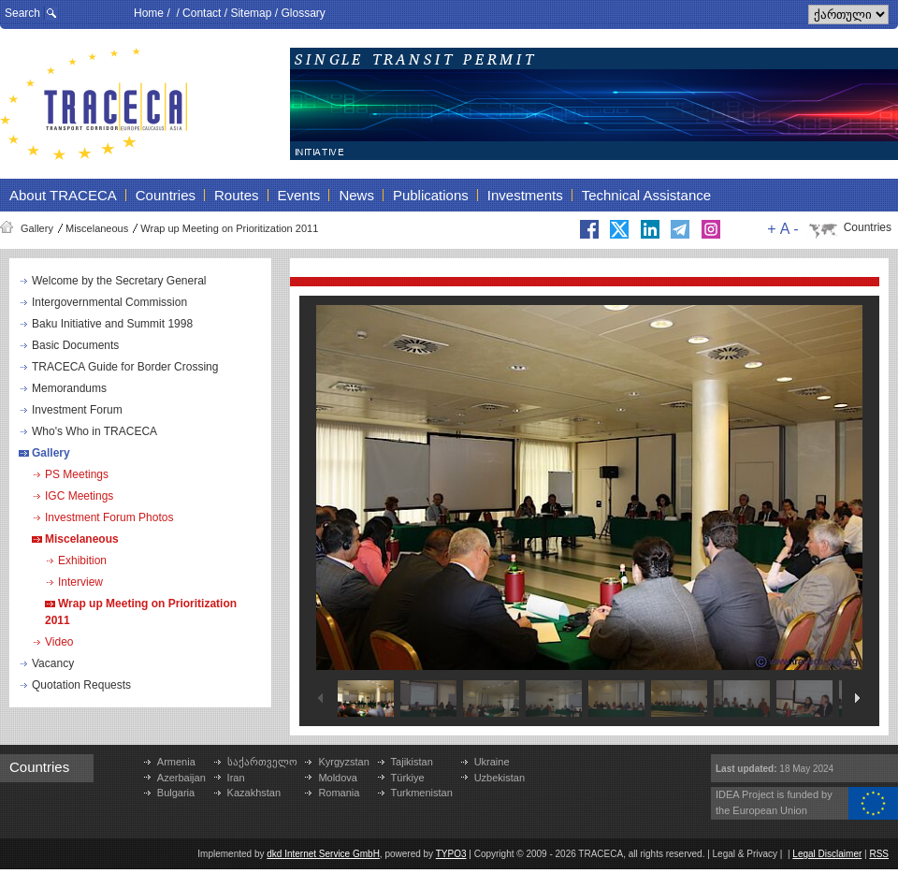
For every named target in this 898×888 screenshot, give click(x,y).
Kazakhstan (254, 792)
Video (59, 641)
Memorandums (69, 388)
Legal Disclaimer (827, 854)
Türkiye (408, 777)
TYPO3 (451, 854)
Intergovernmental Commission (109, 302)
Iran (236, 777)
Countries (867, 227)
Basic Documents (75, 345)
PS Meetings (77, 474)
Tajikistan (412, 761)
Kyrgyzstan (343, 761)
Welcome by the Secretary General (119, 280)
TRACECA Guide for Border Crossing (125, 366)
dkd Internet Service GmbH (323, 854)
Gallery (37, 228)
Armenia (176, 761)
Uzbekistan (499, 777)
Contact (201, 13)
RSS (879, 854)
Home (149, 13)
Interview (80, 582)
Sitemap (250, 13)
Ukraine (492, 761)
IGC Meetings (79, 495)
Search (22, 13)
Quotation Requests (81, 684)
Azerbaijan (181, 777)
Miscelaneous (96, 228)
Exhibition (82, 560)
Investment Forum (77, 409)
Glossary (303, 13)
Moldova (337, 777)
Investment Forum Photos (109, 517)
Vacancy (53, 663)
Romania (338, 792)
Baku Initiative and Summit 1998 (112, 323)
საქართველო (262, 761)
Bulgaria (176, 792)
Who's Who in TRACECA (94, 431)
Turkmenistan (422, 792)
